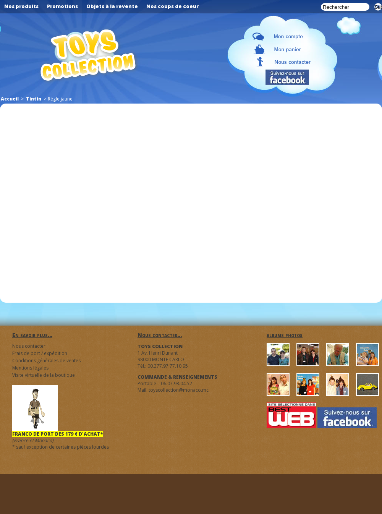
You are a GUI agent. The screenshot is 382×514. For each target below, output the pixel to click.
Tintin (33, 99)
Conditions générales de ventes (46, 360)
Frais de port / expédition (39, 353)
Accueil (10, 99)
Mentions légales (30, 368)
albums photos (285, 335)
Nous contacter (28, 346)
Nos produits (21, 6)
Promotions (62, 6)
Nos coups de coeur (172, 6)
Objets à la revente (112, 6)
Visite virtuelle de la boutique (43, 375)
